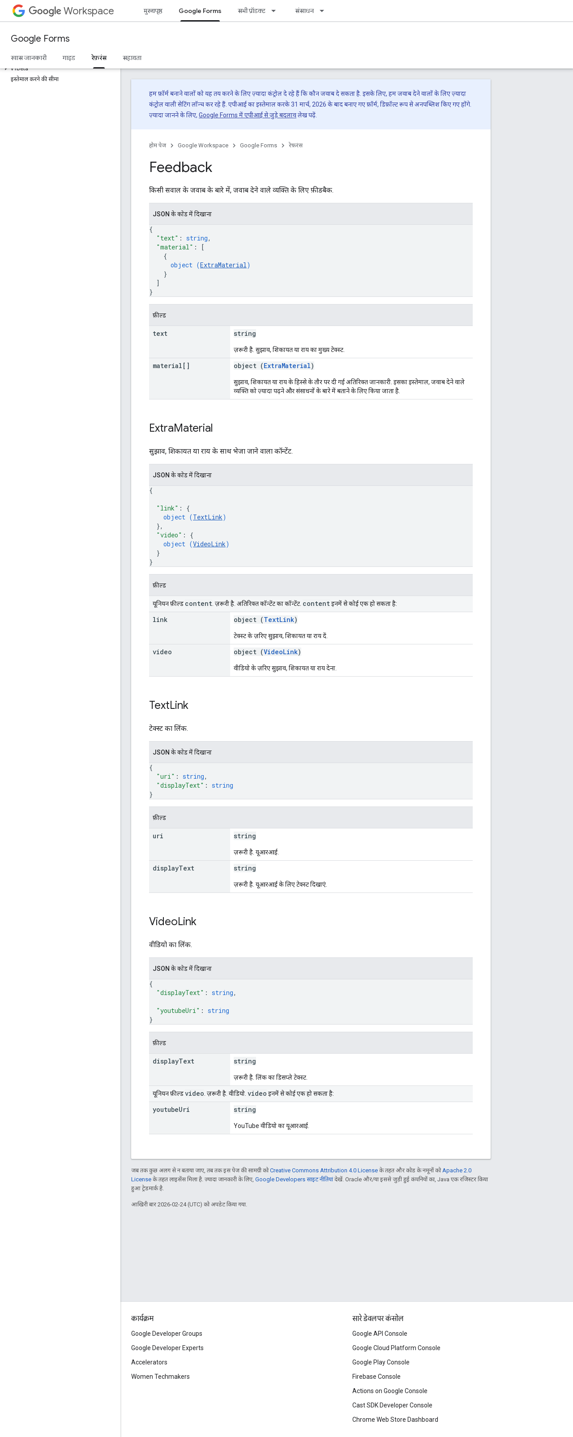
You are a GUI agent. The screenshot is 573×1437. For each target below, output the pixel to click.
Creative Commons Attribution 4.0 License (324, 1170)
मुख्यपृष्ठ (153, 11)
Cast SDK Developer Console (392, 1405)
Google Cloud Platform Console (396, 1347)
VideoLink (209, 544)
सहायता (132, 58)
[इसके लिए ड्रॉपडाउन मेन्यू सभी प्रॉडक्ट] (276, 10)
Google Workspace (203, 145)
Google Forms (40, 38)
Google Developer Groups (166, 1333)
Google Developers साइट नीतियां (294, 1179)
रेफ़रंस (296, 145)
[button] (58, 68)
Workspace (71, 11)
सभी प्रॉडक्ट (251, 11)
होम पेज (157, 145)
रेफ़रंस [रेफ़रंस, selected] (99, 58)
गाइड (69, 58)
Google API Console (379, 1333)
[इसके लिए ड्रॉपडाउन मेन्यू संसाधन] (324, 10)
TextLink (207, 517)
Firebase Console (376, 1376)
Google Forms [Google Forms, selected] (200, 11)
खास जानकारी (29, 58)
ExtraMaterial (223, 265)
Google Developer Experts (167, 1347)
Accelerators (149, 1362)
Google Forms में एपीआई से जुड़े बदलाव (247, 115)
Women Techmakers (160, 1376)
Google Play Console (381, 1362)
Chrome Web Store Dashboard (395, 1419)
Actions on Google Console (390, 1390)
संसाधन (304, 11)
